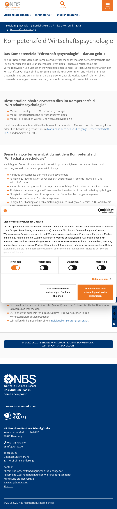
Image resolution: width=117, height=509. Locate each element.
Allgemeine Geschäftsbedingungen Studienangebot (33, 470)
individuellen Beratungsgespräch (69, 320)
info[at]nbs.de (13, 446)
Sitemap (8, 486)
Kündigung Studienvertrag (19, 478)
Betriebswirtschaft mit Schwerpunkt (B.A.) (57, 25)
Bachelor (24, 25)
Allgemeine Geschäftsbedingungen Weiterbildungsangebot (37, 474)
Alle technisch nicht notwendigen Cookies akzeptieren (95, 292)
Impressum (10, 452)
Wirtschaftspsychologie (23, 29)
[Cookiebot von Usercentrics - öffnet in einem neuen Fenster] (100, 210)
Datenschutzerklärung (16, 456)
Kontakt (8, 466)
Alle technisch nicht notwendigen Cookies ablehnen (58, 292)
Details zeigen (100, 279)
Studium (11, 25)
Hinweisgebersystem (16, 482)
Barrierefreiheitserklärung (19, 460)
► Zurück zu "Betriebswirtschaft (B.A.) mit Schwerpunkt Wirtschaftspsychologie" (58, 343)
